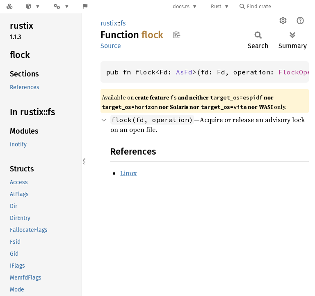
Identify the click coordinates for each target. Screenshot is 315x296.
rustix (108, 23)
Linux (128, 173)
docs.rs (181, 6)
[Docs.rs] (9, 6)
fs (123, 23)
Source (110, 46)
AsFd (184, 72)
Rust (216, 6)
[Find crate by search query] (280, 6)
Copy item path (176, 35)
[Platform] (61, 6)
